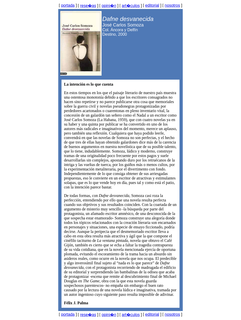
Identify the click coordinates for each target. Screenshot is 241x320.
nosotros (172, 5)
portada (67, 5)
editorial (152, 5)
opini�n (109, 5)
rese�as (88, 5)
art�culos (131, 5)
